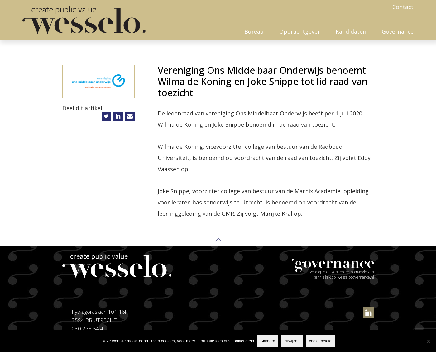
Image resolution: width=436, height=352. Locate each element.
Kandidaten (351, 31)
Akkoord (267, 341)
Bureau (254, 31)
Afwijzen (292, 341)
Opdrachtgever (299, 31)
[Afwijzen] (428, 341)
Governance (398, 31)
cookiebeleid (320, 341)
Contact (403, 7)
